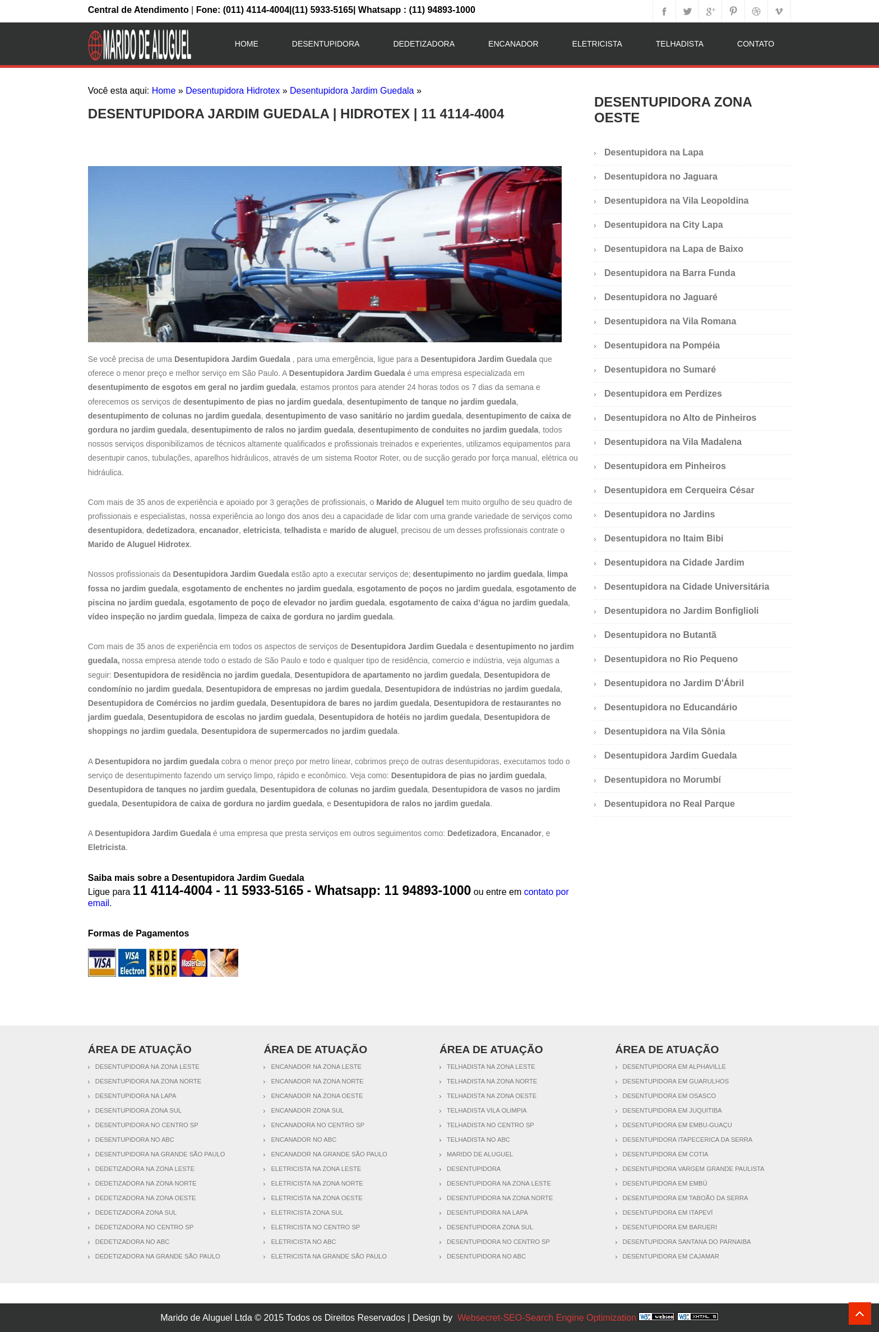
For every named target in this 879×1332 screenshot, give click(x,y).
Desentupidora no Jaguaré (661, 297)
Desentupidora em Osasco (669, 1095)
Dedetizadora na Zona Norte (146, 1183)
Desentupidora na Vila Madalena (673, 442)
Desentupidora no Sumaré (660, 369)
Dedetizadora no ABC (132, 1241)
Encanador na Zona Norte (317, 1081)
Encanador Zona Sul (307, 1110)
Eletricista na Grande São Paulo (329, 1256)
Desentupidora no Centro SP (146, 1125)
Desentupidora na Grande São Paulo (160, 1154)
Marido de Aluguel (480, 1154)
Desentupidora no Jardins (659, 514)
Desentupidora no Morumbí (662, 779)
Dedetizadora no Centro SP (144, 1227)
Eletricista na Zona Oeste (316, 1198)
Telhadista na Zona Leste (491, 1066)
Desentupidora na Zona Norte (148, 1081)
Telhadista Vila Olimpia (487, 1110)
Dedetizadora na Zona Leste (145, 1168)
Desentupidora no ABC (134, 1139)
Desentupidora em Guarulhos (676, 1081)
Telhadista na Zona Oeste (491, 1095)
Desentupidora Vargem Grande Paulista (694, 1168)
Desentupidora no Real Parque (669, 804)
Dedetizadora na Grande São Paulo (157, 1256)
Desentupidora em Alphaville (674, 1066)
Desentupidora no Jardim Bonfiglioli (681, 611)
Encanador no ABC (303, 1139)
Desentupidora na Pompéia (662, 345)
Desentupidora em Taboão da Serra (685, 1198)
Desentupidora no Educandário (670, 707)
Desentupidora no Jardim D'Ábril (674, 683)
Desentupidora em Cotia (666, 1154)
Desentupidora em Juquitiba (672, 1110)
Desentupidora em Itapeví (668, 1212)
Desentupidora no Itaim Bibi (663, 538)
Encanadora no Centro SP (317, 1125)
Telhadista (680, 43)
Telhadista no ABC (478, 1139)
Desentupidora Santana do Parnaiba (687, 1241)
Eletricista (597, 43)
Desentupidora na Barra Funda (669, 273)
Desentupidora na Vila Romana (670, 321)
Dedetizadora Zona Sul (136, 1212)
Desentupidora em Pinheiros (665, 466)
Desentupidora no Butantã (660, 635)
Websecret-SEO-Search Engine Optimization (546, 1317)
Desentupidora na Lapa (654, 152)
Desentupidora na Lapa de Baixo (673, 249)
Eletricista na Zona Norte (317, 1183)
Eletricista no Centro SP (315, 1227)
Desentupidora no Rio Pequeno (671, 659)
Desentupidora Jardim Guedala (352, 90)
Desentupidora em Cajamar (671, 1256)
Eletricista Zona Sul (307, 1212)
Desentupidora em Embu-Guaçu (677, 1125)
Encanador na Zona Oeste (317, 1095)
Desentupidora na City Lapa (663, 224)
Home (246, 43)
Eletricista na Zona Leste (316, 1168)
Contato (755, 43)
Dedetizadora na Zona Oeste (145, 1198)
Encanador (513, 43)
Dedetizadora (424, 43)
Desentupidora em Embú (665, 1183)
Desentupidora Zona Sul (138, 1110)
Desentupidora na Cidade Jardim (674, 562)
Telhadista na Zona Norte (492, 1081)
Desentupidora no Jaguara (661, 176)
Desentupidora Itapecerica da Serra (688, 1139)
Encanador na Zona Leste (316, 1066)
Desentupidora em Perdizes (663, 393)
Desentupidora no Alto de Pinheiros (680, 417)
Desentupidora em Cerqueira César (679, 490)
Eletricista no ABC (303, 1241)
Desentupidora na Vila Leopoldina (676, 200)
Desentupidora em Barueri (670, 1227)
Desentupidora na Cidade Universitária (686, 586)
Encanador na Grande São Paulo (329, 1154)
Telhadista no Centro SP (490, 1125)
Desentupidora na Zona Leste (147, 1066)
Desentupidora (326, 43)
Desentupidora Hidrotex (233, 90)
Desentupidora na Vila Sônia (664, 731)
